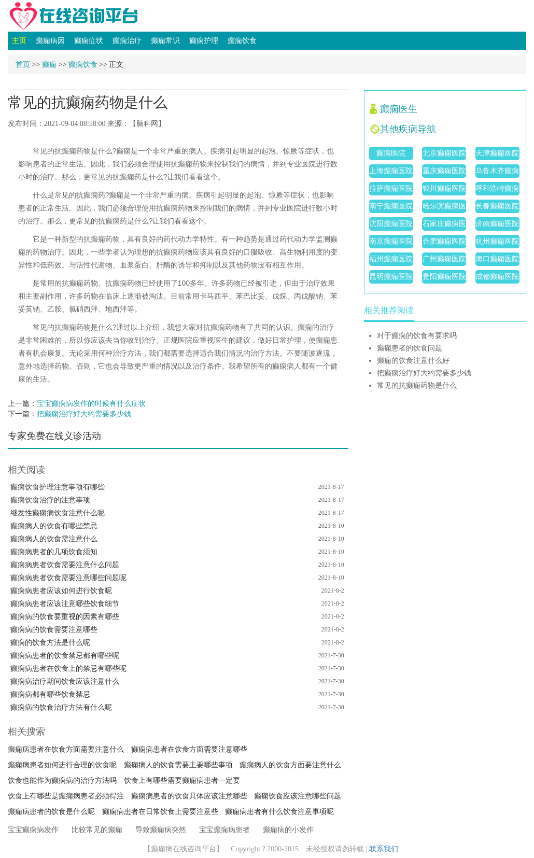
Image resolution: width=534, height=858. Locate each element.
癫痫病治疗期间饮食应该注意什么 (64, 681)
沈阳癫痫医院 (391, 224)
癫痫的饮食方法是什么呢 (50, 642)
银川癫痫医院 (444, 188)
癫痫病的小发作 (288, 830)
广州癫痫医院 (444, 259)
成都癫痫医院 (497, 276)
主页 (19, 41)
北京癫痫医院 (444, 153)
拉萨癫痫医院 (391, 188)
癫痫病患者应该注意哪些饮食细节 (64, 604)
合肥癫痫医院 (444, 241)
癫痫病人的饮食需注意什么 (53, 539)
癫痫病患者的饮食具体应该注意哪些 (189, 796)
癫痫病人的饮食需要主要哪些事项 (178, 765)
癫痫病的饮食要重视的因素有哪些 (64, 617)
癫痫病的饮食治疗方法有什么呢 (61, 707)
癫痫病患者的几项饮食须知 (53, 552)
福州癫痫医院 (391, 259)
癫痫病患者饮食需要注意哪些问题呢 (68, 578)
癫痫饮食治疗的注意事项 (50, 500)
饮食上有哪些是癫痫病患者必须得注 (66, 796)
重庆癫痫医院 (444, 171)
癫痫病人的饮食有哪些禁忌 (53, 526)
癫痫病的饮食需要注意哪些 (53, 630)
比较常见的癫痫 (97, 830)
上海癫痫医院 (391, 171)
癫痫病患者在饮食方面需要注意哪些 (189, 749)
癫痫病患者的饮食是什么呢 (51, 811)
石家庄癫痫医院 (444, 225)
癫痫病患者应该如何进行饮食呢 (61, 591)
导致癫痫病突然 (160, 830)
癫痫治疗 (127, 41)
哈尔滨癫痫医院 (444, 207)
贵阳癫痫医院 (444, 276)
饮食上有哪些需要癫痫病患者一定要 (182, 780)
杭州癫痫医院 (497, 241)
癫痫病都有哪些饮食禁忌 (50, 694)
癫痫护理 (203, 41)
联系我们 (383, 849)
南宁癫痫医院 (391, 206)
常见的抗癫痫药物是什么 (417, 385)
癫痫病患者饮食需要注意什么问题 (64, 565)
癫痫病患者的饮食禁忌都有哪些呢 (64, 655)
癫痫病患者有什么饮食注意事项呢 (279, 811)
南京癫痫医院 (391, 241)
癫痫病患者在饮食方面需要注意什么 (66, 749)
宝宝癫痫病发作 (33, 830)
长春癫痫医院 (497, 206)
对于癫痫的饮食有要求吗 (417, 336)
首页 (23, 64)
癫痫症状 (88, 41)
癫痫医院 (390, 153)
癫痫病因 (50, 41)
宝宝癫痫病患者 (224, 830)
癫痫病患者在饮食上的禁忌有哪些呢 (68, 668)
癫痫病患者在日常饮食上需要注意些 (160, 811)
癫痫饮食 (242, 41)
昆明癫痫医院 (391, 276)
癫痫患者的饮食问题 (409, 348)
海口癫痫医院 (497, 259)
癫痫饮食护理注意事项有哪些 (57, 487)
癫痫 (49, 64)
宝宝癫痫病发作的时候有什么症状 (91, 403)
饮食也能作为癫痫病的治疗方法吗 (62, 780)
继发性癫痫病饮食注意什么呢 (57, 513)
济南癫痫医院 (497, 224)
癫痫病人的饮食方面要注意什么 (290, 765)
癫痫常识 (165, 41)
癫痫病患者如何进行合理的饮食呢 (62, 765)
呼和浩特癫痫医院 (497, 190)
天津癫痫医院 (497, 153)
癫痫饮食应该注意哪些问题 (297, 796)
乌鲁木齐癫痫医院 (497, 172)
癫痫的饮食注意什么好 (413, 360)
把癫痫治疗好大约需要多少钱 (84, 414)
